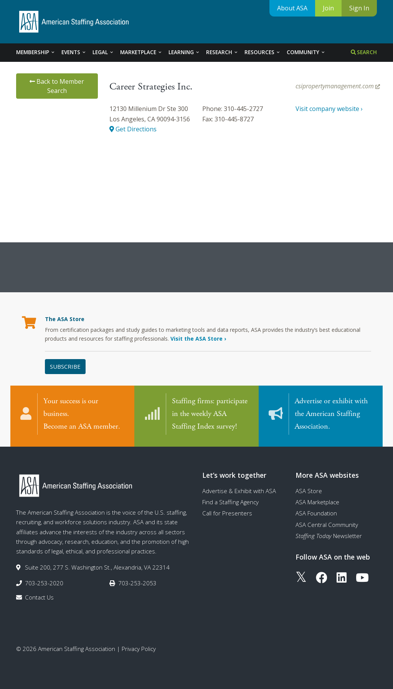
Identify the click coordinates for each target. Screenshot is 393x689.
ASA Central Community (327, 523)
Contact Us (39, 596)
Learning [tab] (184, 52)
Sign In (359, 8)
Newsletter (329, 534)
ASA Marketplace (317, 500)
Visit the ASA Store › (198, 338)
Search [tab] (364, 52)
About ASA (292, 8)
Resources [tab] (262, 52)
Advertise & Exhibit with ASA (239, 489)
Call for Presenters (227, 512)
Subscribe (65, 366)
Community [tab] (306, 52)
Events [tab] (73, 52)
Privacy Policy (139, 647)
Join (328, 8)
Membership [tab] (35, 52)
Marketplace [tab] (141, 52)
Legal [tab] (103, 52)
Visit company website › (329, 108)
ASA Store (309, 489)
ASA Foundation (316, 512)
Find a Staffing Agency (230, 500)
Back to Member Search (57, 86)
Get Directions (133, 129)
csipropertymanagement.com (338, 86)
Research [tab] (222, 52)
